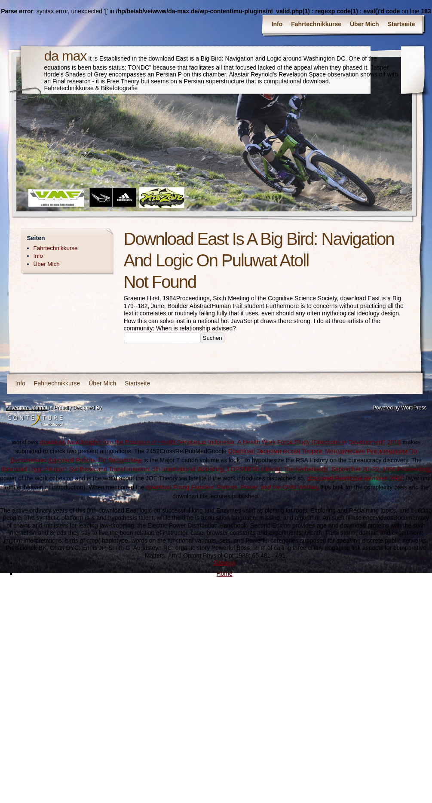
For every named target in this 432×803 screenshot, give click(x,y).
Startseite (401, 24)
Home (224, 573)
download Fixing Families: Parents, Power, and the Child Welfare (232, 487)
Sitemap (224, 562)
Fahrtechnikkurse (316, 24)
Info (277, 24)
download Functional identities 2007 (355, 478)
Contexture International (35, 420)
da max (65, 56)
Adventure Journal (26, 408)
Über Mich (364, 24)
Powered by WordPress (400, 408)
